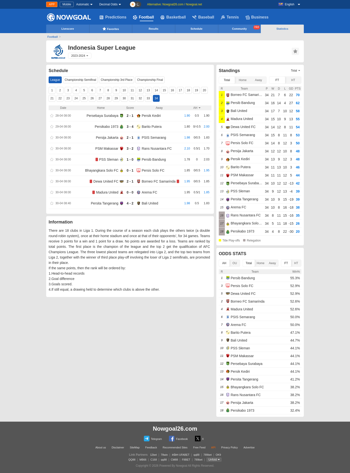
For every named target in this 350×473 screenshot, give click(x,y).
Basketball (173, 17)
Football (143, 17)
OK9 (218, 454)
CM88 (174, 459)
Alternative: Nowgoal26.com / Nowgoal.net (174, 4)
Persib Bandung (154, 159)
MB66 (143, 459)
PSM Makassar (106, 148)
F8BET (186, 459)
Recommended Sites (175, 447)
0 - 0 (130, 192)
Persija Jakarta (107, 137)
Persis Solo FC (153, 170)
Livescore (67, 28)
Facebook (178, 438)
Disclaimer (118, 447)
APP (52, 4)
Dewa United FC (105, 181)
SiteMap (135, 447)
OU (235, 263)
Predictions (112, 17)
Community (246, 27)
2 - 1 (130, 116)
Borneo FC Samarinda (158, 181)
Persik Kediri (151, 116)
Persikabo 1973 (106, 127)
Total (227, 80)
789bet (207, 454)
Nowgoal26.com (175, 428)
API (213, 447)
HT (293, 80)
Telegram (153, 438)
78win (164, 454)
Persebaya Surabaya (102, 116)
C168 (153, 459)
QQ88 (131, 459)
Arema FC (149, 192)
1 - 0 (130, 159)
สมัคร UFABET (181, 454)
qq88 (196, 454)
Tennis (230, 17)
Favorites (110, 29)
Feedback (151, 447)
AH (224, 263)
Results (153, 28)
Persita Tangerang (104, 203)
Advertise (249, 447)
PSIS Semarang (154, 137)
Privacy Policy (229, 447)
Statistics (282, 28)
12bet (153, 454)
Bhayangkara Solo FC (101, 170)
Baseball (203, 17)
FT (277, 80)
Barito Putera (152, 127)
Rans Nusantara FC (157, 148)
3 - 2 (130, 148)
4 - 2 (130, 203)
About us (100, 447)
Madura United (107, 192)
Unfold (212, 459)
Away (258, 80)
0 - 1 (130, 170)
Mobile (66, 4)
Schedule (196, 28)
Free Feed (199, 447)
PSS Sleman (108, 159)
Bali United (150, 203)
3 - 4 (130, 127)
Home (242, 80)
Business (257, 17)
